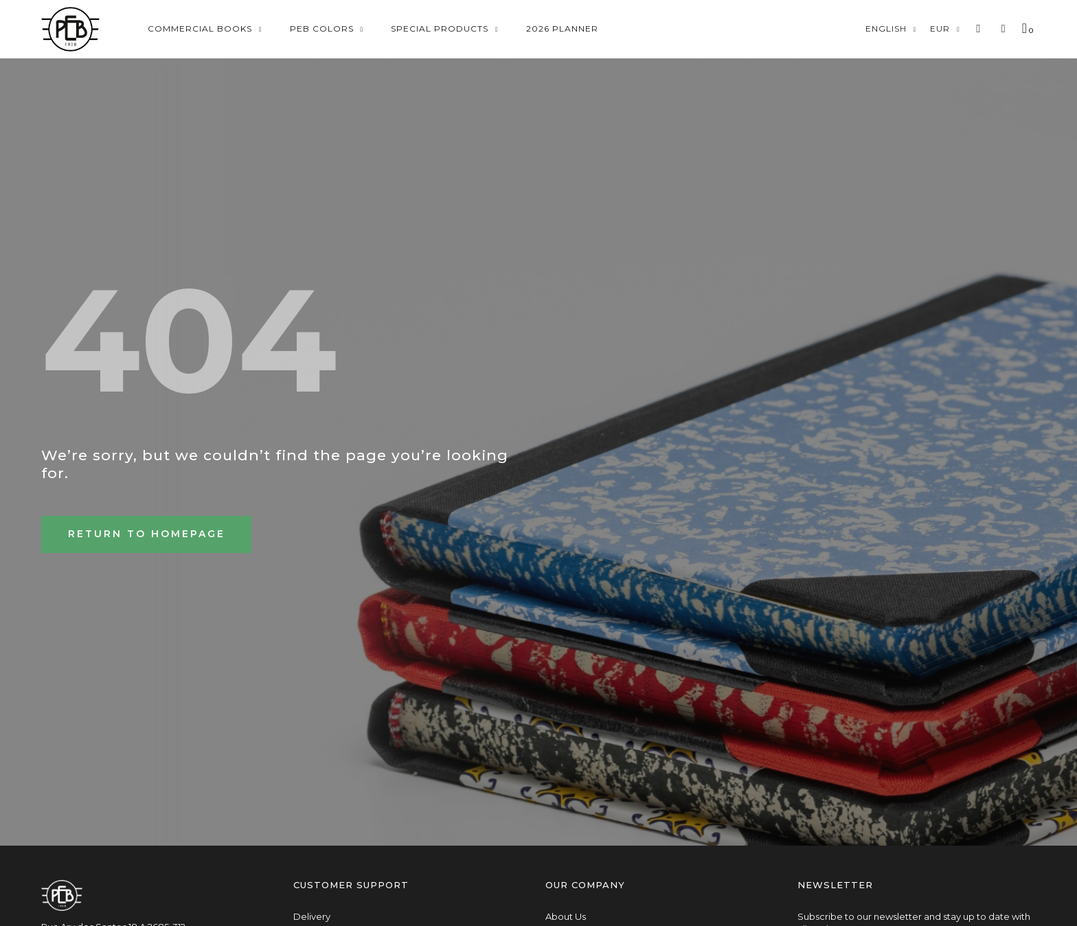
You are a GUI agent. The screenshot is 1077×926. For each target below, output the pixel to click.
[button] (978, 29)
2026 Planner (562, 28)
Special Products (445, 29)
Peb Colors (327, 29)
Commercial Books (205, 29)
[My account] (1003, 29)
